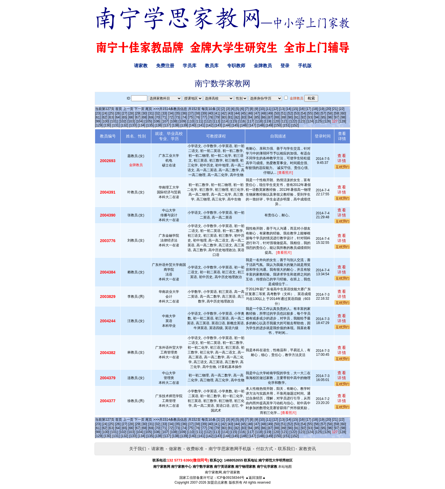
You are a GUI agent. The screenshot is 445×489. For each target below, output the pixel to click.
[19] (321, 109)
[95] (323, 117)
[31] (151, 113)
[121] (284, 121)
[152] (295, 125)
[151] (286, 125)
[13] (282, 109)
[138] (175, 125)
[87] (270, 117)
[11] (268, 109)
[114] (225, 121)
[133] (133, 125)
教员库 (212, 65)
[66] (131, 117)
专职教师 (236, 65)
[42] (224, 113)
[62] (104, 117)
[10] (262, 109)
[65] (124, 117)
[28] (131, 113)
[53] (297, 113)
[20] (328, 109)
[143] (218, 125)
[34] (171, 113)
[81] (230, 117)
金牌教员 (263, 65)
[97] (336, 117)
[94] (317, 117)
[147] (252, 125)
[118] (259, 121)
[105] (148, 121)
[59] (336, 113)
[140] (193, 125)
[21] (335, 109)
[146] (244, 125)
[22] (341, 109)
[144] (227, 125)
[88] (277, 117)
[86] (263, 117)
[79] (217, 117)
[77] (204, 117)
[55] (310, 113)
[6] (242, 109)
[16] (302, 109)
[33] (164, 113)
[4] (232, 109)
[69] (151, 117)
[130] (107, 125)
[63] (111, 117)
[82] (237, 117)
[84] (250, 117)
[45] (244, 113)
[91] (297, 117)
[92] (303, 117)
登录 (284, 65)
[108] (174, 121)
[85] (257, 117)
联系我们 (286, 448)
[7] (247, 109)
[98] (343, 117)
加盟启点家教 (217, 482)
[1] (218, 109)
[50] (277, 113)
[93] (310, 117)
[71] (164, 117)
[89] (283, 117)
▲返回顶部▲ (255, 478)
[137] (167, 125)
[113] (216, 121)
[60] (343, 113)
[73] (177, 117)
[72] (171, 117)
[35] (177, 113)
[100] (105, 121)
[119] (267, 121)
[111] (199, 121)
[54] (303, 113)
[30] (144, 113)
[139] (184, 125)
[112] (208, 121)
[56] (317, 113)
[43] (230, 113)
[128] (342, 121)
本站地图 (285, 467)
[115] (233, 121)
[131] (116, 125)
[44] (237, 113)
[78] (210, 117)
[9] (256, 109)
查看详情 (342, 158)
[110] (191, 121)
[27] (124, 113)
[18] (315, 109)
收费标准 (194, 448)
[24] (104, 113)
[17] (308, 109)
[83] (244, 117)
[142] (210, 125)
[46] (250, 113)
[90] (290, 117)
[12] (275, 109)
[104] (140, 121)
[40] (210, 113)
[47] (257, 113)
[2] (223, 109)
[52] (290, 113)
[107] (165, 121)
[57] (323, 113)
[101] (114, 121)
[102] (122, 121)
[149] (269, 125)
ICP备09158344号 (230, 478)
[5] (237, 109)
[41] (217, 113)
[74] (184, 117)
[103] (131, 121)
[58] (330, 113)
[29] (137, 113)
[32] (157, 113)
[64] (118, 117)
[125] (319, 121)
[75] (191, 117)
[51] (283, 113)
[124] (310, 121)
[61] (98, 117)
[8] (251, 109)
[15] (295, 109)
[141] (201, 125)
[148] (261, 125)
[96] (330, 117)
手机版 (305, 65)
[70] (157, 117)
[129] (99, 125)
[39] (204, 113)
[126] (327, 121)
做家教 (175, 448)
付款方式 (264, 448)
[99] (98, 121)
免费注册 (165, 65)
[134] (141, 125)
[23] (98, 113)
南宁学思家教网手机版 (230, 448)
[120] (276, 121)
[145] (235, 125)
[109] (182, 121)
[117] (250, 121)
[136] (158, 125)
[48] (263, 113)
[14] (288, 109)
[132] (124, 125)
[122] (293, 121)
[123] (301, 121)
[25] (111, 113)
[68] (144, 117)
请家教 (141, 65)
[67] (137, 117)
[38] (197, 113)
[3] (228, 109)
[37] (191, 113)
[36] (184, 113)
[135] (150, 125)
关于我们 (137, 448)
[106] (157, 121)
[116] (242, 121)
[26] (118, 113)
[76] (197, 117)
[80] (224, 117)
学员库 (189, 65)
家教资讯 (307, 448)
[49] (270, 113)
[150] (278, 125)
